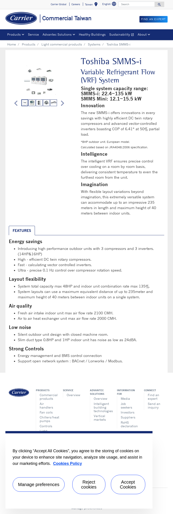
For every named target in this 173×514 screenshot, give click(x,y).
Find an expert (153, 396)
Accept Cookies (128, 484)
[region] (79, 470)
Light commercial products (61, 44)
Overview (73, 395)
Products (28, 44)
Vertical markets (100, 417)
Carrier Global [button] (58, 4)
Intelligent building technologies (102, 407)
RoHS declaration (129, 424)
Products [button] (14, 34)
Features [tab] (22, 230)
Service (33, 34)
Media (125, 398)
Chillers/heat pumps (48, 419)
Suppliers (128, 417)
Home (11, 44)
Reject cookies (88, 484)
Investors (127, 412)
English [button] (109, 4)
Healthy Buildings (92, 34)
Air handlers (46, 405)
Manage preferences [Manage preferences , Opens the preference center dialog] (38, 484)
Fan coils (46, 412)
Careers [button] (75, 4)
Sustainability (122, 35)
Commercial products (48, 396)
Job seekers (126, 405)
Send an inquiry (154, 405)
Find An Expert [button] (153, 19)
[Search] (136, 4)
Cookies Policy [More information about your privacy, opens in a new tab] (67, 463)
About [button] (142, 34)
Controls (46, 426)
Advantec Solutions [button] (57, 34)
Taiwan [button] (92, 5)
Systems (94, 44)
